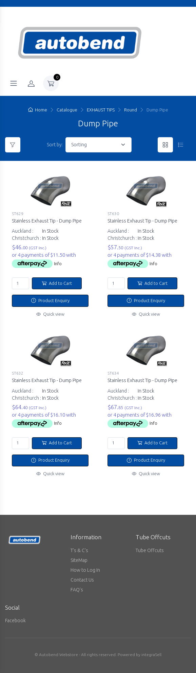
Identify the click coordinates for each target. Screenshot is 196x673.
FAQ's (77, 587)
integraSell (151, 652)
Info (58, 263)
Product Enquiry (50, 300)
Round (130, 109)
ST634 (113, 372)
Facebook (15, 618)
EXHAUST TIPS (101, 109)
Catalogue (67, 109)
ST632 (17, 372)
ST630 (113, 213)
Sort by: (55, 144)
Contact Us (82, 577)
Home (37, 109)
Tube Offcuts (150, 548)
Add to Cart (57, 283)
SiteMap (79, 558)
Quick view (50, 314)
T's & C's (79, 548)
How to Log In (85, 567)
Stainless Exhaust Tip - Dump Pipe (47, 221)
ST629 (17, 213)
